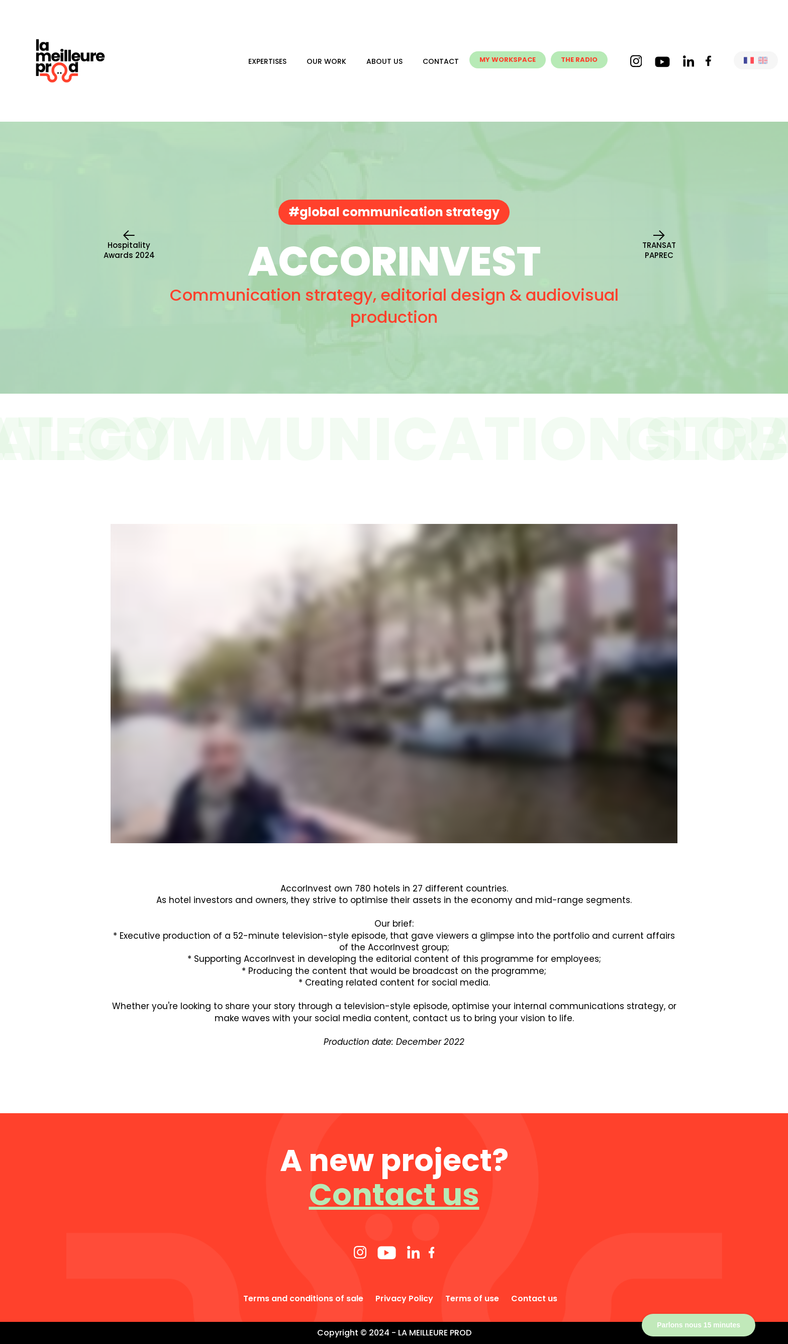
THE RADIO (579, 59)
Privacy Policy (404, 1298)
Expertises (267, 61)
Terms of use (472, 1298)
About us (384, 61)
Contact (441, 61)
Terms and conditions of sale (303, 1298)
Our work (326, 61)
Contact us (394, 1195)
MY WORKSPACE (507, 59)
